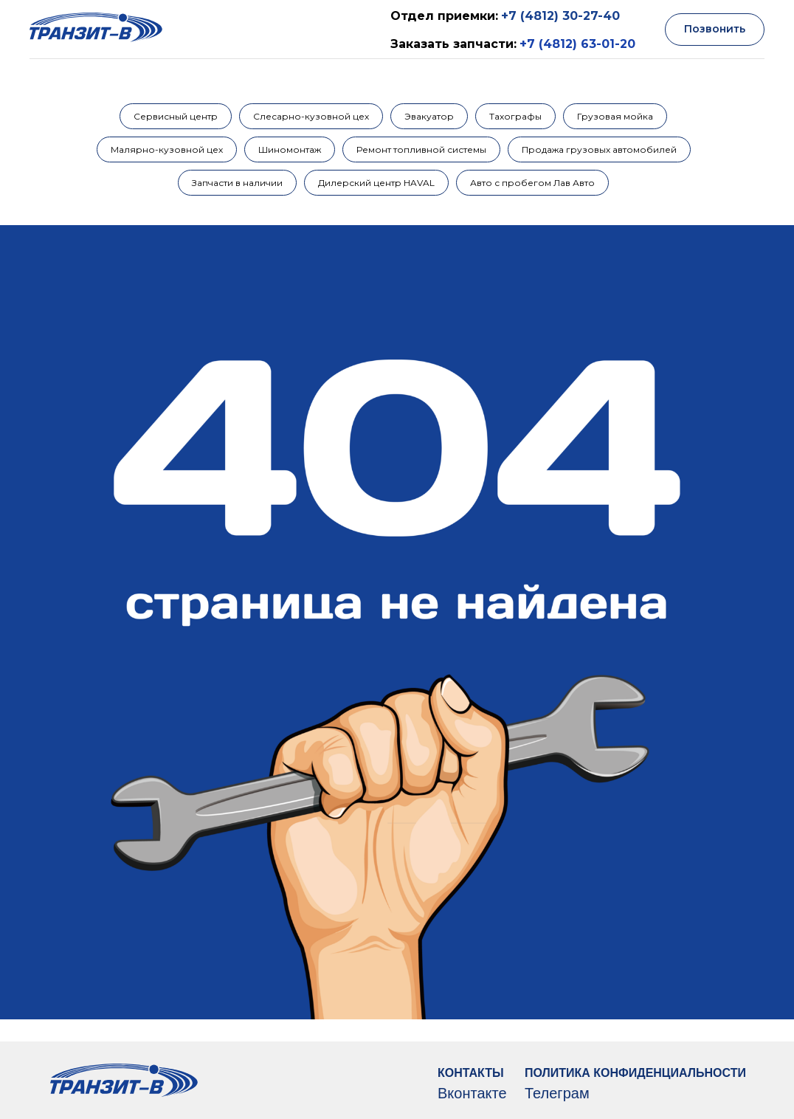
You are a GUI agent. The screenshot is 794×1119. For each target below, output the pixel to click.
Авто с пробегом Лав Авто (532, 182)
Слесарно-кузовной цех (311, 116)
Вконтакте (472, 1093)
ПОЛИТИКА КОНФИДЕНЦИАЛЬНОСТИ (635, 1073)
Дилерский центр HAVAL (376, 182)
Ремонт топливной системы (421, 149)
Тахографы (515, 116)
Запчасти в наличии (237, 182)
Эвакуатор (429, 116)
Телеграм (557, 1093)
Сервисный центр (176, 116)
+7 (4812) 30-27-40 (560, 16)
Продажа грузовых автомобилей (599, 149)
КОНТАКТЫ (471, 1073)
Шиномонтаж (289, 149)
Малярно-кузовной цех (167, 149)
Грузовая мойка (615, 116)
